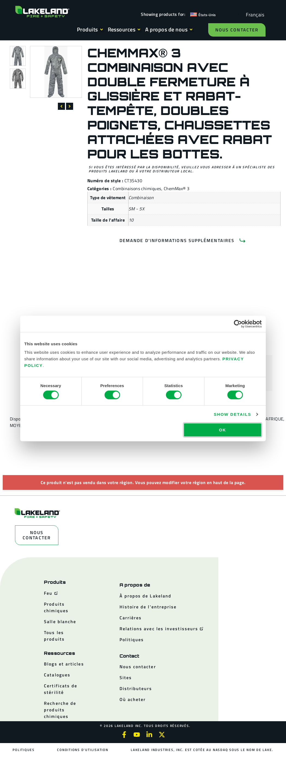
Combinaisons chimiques (137, 188)
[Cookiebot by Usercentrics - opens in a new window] (238, 324)
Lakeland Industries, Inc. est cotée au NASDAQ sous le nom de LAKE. (202, 749)
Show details (232, 414)
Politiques (24, 749)
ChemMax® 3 (177, 188)
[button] (61, 106)
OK (222, 430)
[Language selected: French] (253, 14)
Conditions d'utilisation (82, 749)
